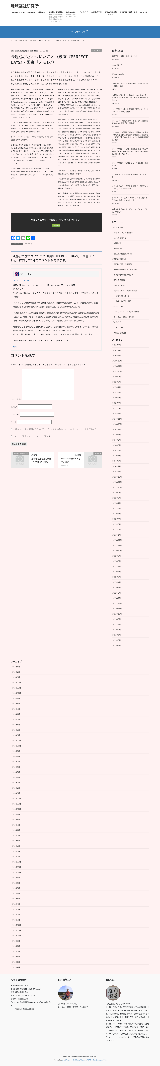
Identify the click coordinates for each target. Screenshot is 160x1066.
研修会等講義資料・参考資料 (125, 269)
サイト (14, 421)
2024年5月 (116, 450)
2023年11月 (117, 482)
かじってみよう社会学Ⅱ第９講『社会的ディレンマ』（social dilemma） (130, 187)
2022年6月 (116, 571)
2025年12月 (117, 360)
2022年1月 (116, 598)
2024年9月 (116, 429)
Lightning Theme (79, 1060)
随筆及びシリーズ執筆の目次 (125, 290)
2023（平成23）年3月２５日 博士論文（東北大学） (130, 164)
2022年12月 (117, 540)
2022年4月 (116, 582)
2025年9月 (116, 376)
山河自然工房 (117, 306)
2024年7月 (116, 440)
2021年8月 (116, 624)
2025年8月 (116, 382)
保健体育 (117, 243)
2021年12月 (117, 603)
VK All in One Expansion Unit (96, 1060)
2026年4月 (116, 345)
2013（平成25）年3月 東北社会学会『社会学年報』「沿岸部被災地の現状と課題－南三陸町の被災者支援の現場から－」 (130, 151)
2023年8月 (116, 498)
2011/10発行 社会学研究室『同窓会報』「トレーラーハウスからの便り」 (130, 110)
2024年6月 (116, 445)
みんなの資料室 (120, 238)
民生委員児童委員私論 (123, 253)
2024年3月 (116, 461)
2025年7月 (116, 387)
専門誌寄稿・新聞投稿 (123, 264)
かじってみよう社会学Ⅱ (123, 232)
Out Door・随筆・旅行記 (124, 317)
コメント (16, 399)
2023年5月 (116, 513)
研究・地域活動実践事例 (123, 274)
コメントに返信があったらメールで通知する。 (32, 436)
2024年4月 (116, 455)
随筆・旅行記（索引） (124, 301)
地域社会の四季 (120, 333)
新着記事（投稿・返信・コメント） (126, 56)
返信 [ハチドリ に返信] (15, 346)
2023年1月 (116, 535)
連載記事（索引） (123, 296)
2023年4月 (116, 519)
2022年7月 (116, 566)
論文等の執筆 (119, 285)
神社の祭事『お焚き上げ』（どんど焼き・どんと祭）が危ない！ (130, 210)
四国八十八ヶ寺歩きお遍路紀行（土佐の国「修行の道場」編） (130, 84)
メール (15, 414)
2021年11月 (117, 608)
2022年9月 (116, 556)
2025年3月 (116, 408)
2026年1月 (116, 355)
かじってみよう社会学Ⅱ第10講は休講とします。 (129, 175)
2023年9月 (116, 492)
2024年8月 (116, 434)
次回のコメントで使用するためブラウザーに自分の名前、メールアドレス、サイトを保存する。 (56, 429)
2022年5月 (116, 577)
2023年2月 (116, 529)
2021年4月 (116, 645)
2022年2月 (116, 593)
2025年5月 (116, 397)
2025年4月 (116, 403)
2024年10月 (117, 424)
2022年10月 (117, 550)
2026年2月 (116, 350)
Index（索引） (117, 65)
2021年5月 (116, 640)
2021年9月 (116, 619)
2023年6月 (116, 508)
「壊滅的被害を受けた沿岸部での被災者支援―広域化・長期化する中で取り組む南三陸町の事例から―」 (130, 97)
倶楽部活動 (118, 248)
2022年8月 (116, 561)
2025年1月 (116, 413)
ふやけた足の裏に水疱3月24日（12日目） (41, 460)
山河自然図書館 (118, 74)
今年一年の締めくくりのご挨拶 (71, 460)
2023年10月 (117, 487)
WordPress (66, 1060)
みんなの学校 (117, 227)
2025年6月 (116, 392)
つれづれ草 (96, 50)
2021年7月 (116, 629)
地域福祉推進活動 (119, 259)
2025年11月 (117, 366)
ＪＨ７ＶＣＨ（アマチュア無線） (127, 311)
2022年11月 (117, 545)
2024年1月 (116, 471)
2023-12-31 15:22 (21, 280)
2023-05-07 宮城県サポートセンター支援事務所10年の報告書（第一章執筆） (130, 121)
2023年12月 (117, 477)
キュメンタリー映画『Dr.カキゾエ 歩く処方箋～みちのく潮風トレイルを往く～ (130, 198)
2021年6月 (116, 635)
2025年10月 (117, 371)
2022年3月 (116, 587)
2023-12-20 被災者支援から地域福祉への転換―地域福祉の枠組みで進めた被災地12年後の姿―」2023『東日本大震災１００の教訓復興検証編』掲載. (130, 136)
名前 (14, 406)
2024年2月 (116, 466)
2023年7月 (116, 503)
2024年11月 (117, 419)
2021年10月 (117, 614)
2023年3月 (116, 524)
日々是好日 (116, 322)
